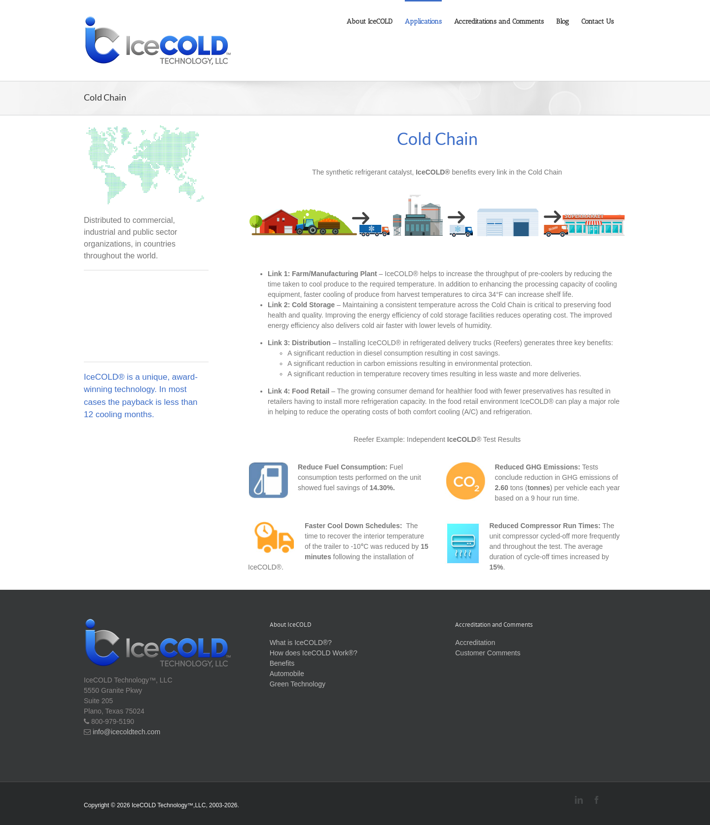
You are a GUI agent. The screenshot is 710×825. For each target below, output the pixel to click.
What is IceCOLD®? (301, 642)
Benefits (282, 663)
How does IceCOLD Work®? (313, 653)
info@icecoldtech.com (125, 732)
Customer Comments (487, 653)
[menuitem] (376, 20)
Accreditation (475, 642)
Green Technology (297, 684)
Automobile (287, 674)
